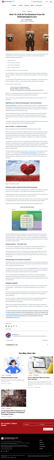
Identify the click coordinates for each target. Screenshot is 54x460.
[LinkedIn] (4, 451)
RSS (15, 457)
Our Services (39, 5)
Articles (21, 5)
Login (46, 1)
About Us (41, 442)
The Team (41, 444)
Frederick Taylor (33, 268)
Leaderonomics (28, 19)
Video (2, 408)
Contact (41, 448)
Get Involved (42, 446)
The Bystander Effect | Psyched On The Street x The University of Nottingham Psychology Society (13, 412)
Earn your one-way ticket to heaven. (6, 448)
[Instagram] (8, 451)
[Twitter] (3, 451)
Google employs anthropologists (29, 152)
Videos (32, 5)
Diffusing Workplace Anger (9, 377)
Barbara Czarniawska (11, 105)
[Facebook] (1, 451)
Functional (29, 11)
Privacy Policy (3, 457)
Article (23, 11)
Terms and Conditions (10, 457)
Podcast (30, 375)
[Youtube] (6, 451)
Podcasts (26, 5)
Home (40, 440)
